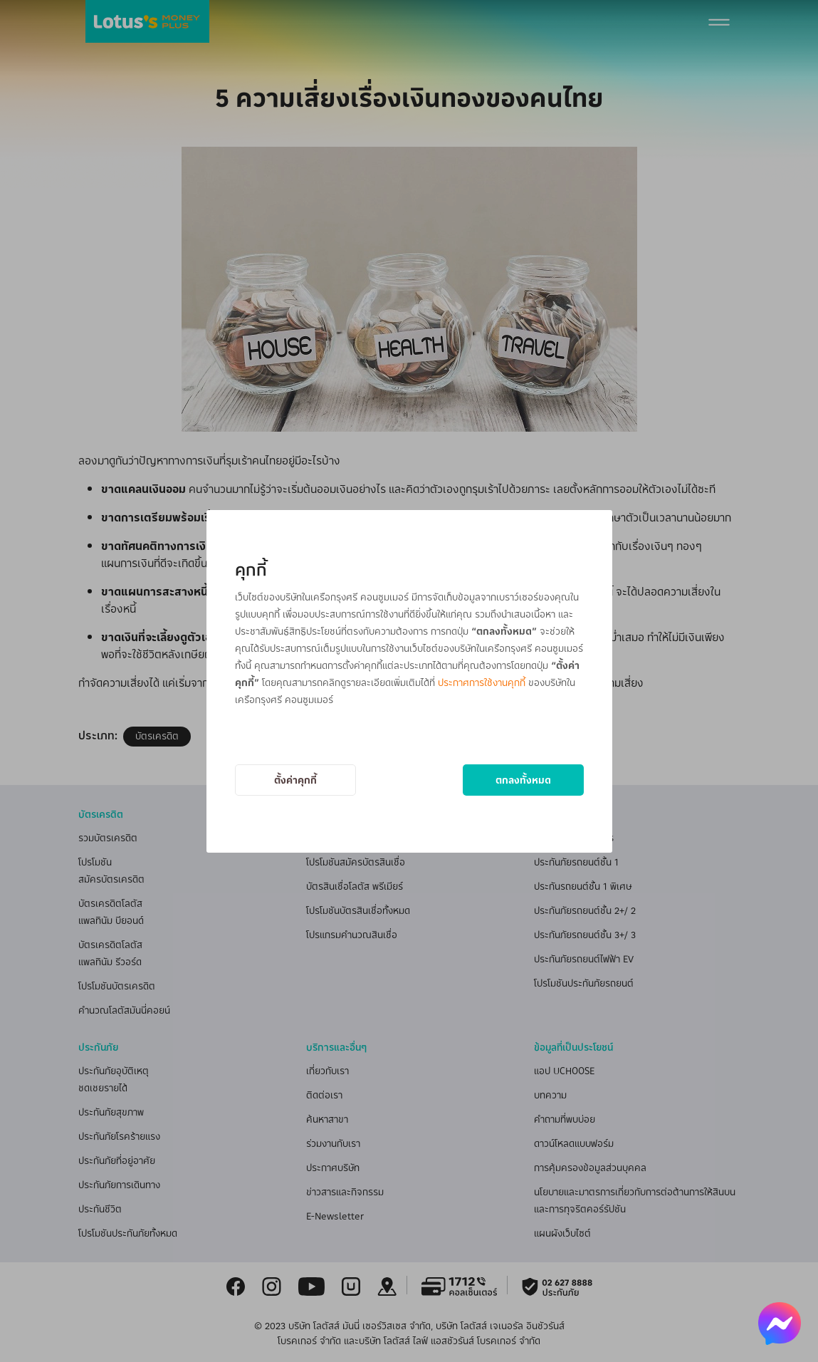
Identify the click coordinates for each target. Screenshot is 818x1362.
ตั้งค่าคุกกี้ (295, 779)
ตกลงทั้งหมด (523, 779)
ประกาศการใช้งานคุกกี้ (481, 682)
